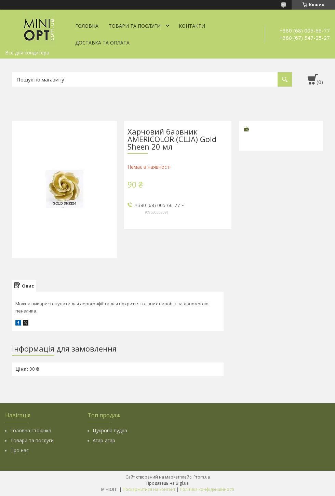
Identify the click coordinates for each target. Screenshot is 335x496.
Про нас (19, 450)
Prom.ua (201, 477)
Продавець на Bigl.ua (167, 483)
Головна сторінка (30, 430)
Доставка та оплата (102, 42)
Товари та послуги (135, 26)
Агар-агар (104, 440)
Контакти (192, 26)
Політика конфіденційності (207, 489)
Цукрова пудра (110, 430)
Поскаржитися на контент (149, 489)
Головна (86, 26)
